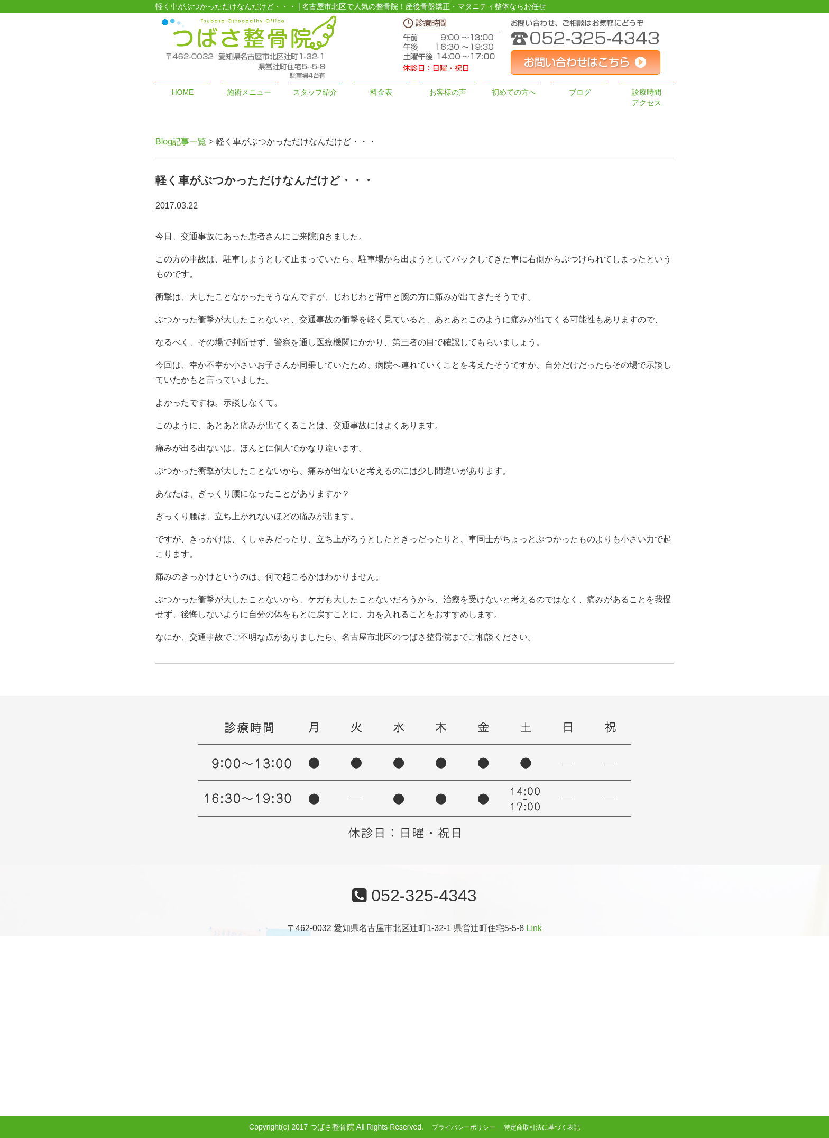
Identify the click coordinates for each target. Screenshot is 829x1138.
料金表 (381, 92)
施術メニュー (249, 92)
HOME (182, 92)
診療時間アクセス (646, 97)
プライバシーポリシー (463, 1127)
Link (534, 928)
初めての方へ (514, 92)
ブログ (580, 92)
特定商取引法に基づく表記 (542, 1127)
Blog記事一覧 (180, 141)
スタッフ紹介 (315, 92)
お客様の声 (447, 92)
